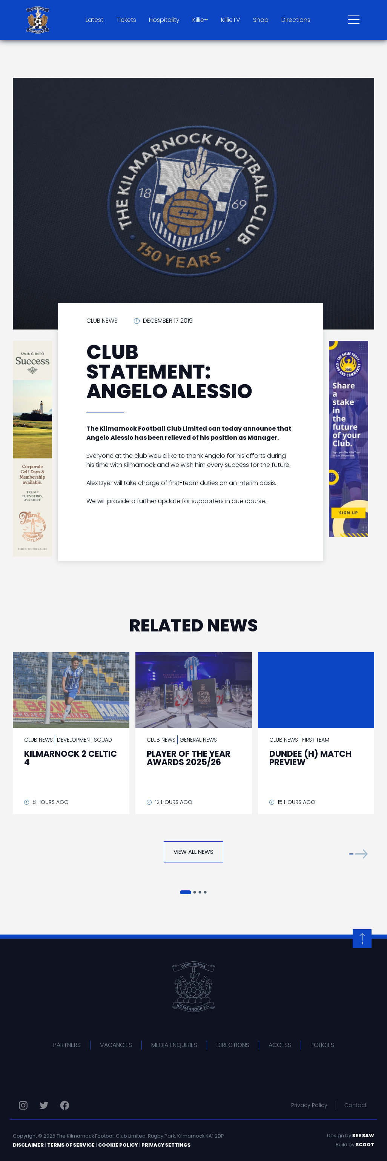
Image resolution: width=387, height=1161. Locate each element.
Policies (322, 1045)
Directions (295, 19)
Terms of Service (71, 1145)
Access (280, 1045)
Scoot (365, 1144)
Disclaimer (28, 1145)
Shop (261, 19)
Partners (67, 1045)
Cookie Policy (118, 1145)
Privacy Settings (165, 1145)
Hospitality (164, 19)
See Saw (363, 1135)
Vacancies (116, 1045)
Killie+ (200, 19)
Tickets (126, 19)
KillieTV (230, 19)
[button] (358, 853)
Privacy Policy (309, 1105)
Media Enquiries (174, 1045)
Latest (94, 19)
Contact (355, 1105)
